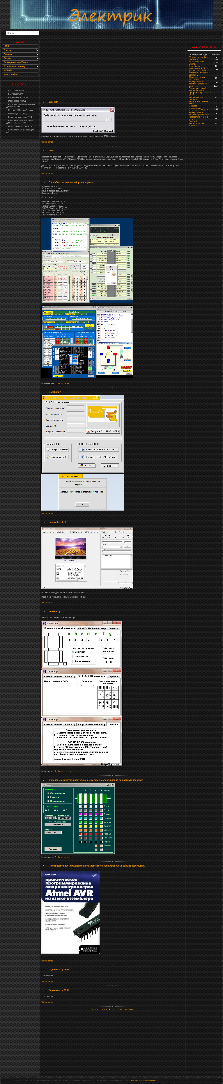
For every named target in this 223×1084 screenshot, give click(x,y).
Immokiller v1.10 (57, 522)
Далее (131, 1009)
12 (115, 1009)
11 (113, 1009)
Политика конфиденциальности (143, 1081)
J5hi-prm (53, 102)
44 (126, 1009)
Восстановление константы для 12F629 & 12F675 (19, 121)
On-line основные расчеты (19, 126)
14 (121, 1009)
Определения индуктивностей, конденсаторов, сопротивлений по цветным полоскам (96, 780)
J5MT (51, 150)
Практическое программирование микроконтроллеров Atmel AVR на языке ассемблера (96, 866)
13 (118, 1009)
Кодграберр (194, 66)
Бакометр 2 (194, 59)
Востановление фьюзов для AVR (20, 131)
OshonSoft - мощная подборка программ (71, 182)
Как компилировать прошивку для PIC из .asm (20, 105)
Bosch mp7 (55, 392)
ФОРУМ (8, 70)
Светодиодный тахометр (196, 98)
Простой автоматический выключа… (196, 123)
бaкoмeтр (193, 86)
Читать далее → (48, 142)
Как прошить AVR (15, 90)
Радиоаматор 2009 (59, 969)
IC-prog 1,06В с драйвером (19, 110)
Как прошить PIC (15, 94)
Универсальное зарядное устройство (199, 82)
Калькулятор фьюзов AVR (19, 117)
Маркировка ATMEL (16, 101)
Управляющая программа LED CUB (198, 109)
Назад (95, 1009)
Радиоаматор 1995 (59, 990)
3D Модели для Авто (198, 57)
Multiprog (193, 106)
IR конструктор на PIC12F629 (197, 78)
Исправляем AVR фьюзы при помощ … (199, 69)
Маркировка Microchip (17, 97)
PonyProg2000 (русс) (16, 113)
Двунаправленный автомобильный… (197, 89)
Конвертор (54, 611)
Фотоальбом (10, 74)
